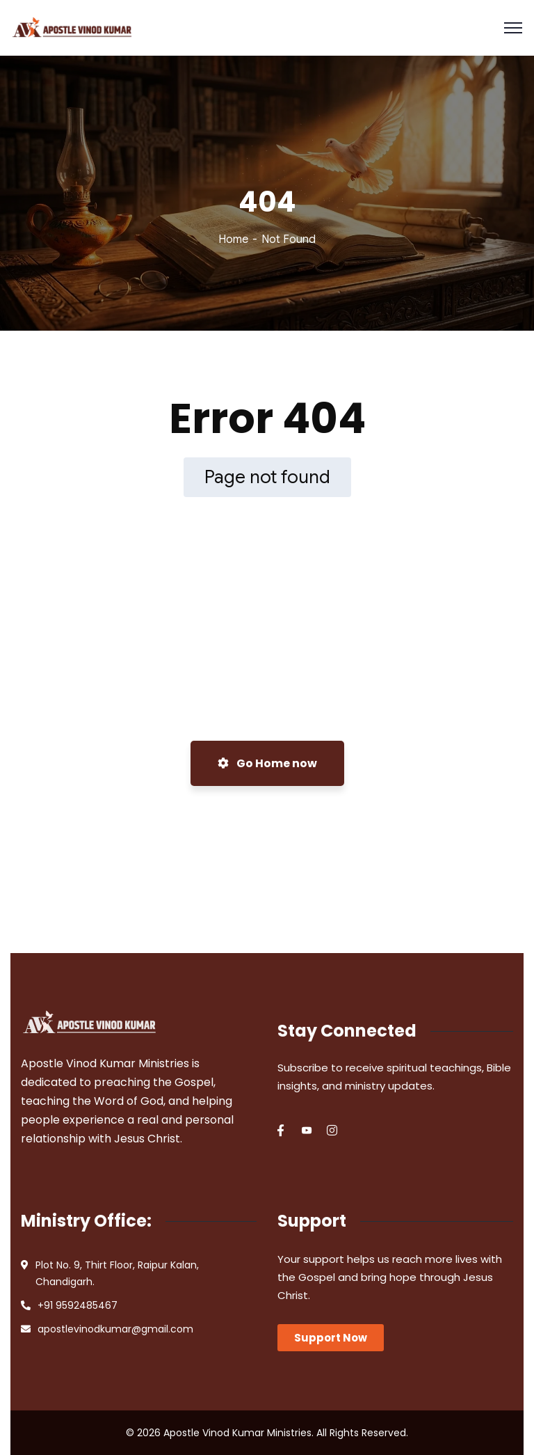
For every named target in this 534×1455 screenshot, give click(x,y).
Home (233, 239)
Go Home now (267, 763)
